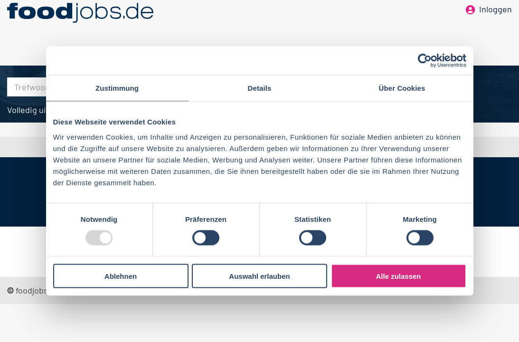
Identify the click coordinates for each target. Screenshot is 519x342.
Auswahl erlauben (259, 276)
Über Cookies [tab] (402, 88)
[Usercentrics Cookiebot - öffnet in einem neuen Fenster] (424, 61)
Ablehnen (120, 276)
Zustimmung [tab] (117, 88)
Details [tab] (260, 88)
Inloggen (495, 23)
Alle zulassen (398, 276)
